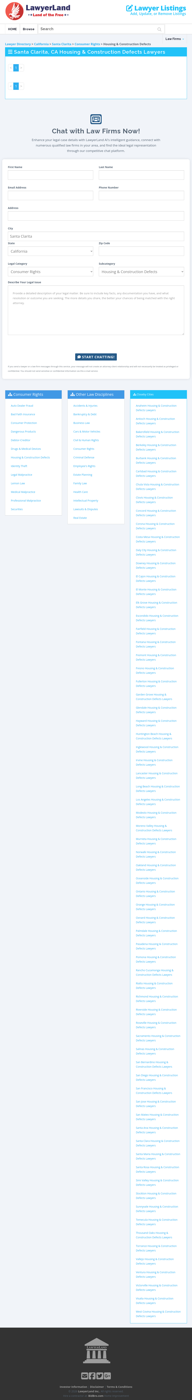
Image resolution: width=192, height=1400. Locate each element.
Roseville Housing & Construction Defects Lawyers (156, 1025)
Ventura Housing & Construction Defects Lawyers (156, 1274)
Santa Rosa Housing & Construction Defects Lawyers (157, 1169)
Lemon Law (18, 483)
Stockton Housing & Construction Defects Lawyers (156, 1196)
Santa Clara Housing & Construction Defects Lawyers (158, 1143)
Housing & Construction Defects (30, 457)
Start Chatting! (96, 357)
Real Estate (80, 518)
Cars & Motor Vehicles (86, 431)
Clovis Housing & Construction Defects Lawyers (154, 500)
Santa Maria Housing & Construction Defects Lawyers (158, 1156)
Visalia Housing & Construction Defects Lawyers (154, 1301)
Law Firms (175, 39)
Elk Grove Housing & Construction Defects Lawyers (156, 605)
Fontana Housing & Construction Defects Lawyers (156, 644)
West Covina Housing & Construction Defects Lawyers (158, 1314)
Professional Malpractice (26, 500)
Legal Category (17, 263)
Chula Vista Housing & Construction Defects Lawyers (157, 487)
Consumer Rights (87, 44)
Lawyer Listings (156, 8)
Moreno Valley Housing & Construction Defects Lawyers (154, 828)
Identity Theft (19, 466)
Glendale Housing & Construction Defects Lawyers (156, 710)
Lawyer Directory (18, 44)
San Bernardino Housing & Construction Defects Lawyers (154, 1064)
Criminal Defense (83, 457)
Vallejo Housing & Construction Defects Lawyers (155, 1261)
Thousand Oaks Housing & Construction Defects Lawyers (154, 1235)
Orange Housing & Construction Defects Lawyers (155, 907)
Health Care (80, 492)
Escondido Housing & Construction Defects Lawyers (157, 618)
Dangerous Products (23, 431)
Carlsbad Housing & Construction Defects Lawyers (156, 473)
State (11, 243)
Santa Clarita (61, 44)
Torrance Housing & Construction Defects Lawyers (156, 1248)
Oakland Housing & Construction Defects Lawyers (156, 867)
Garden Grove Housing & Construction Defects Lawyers (154, 697)
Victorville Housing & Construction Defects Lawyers (157, 1288)
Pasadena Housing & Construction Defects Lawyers (157, 946)
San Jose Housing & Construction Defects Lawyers (156, 1104)
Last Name (106, 167)
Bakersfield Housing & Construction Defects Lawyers (157, 434)
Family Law (80, 483)
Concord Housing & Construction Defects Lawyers (156, 513)
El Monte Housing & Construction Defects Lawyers (156, 592)
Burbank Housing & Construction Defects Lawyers (156, 460)
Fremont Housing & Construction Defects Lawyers (156, 657)
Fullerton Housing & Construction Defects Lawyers (156, 684)
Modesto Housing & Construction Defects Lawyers (156, 815)
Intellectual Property (85, 500)
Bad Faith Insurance (23, 414)
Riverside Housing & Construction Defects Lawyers (156, 1012)
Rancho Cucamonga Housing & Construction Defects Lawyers (155, 972)
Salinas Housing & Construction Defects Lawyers (155, 1051)
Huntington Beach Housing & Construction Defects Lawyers (154, 736)
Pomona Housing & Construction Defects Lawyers (156, 959)
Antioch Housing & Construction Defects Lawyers (155, 421)
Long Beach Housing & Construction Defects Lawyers (158, 789)
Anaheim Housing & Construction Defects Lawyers (156, 408)
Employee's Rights (84, 466)
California (41, 44)
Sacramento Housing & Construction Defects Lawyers (158, 1038)
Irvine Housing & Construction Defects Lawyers (154, 762)
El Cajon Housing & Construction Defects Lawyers (156, 579)
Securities (17, 509)
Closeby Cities (145, 394)
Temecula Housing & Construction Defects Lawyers (157, 1222)
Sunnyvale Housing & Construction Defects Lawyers (157, 1209)
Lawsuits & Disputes (85, 509)
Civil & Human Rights (86, 440)
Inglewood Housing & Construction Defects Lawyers (157, 749)
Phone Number (109, 187)
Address (13, 208)
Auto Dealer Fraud (22, 405)
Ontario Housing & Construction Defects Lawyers (155, 894)
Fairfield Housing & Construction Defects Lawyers (156, 631)
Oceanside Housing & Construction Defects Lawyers (157, 881)
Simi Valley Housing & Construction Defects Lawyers (157, 1182)
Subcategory (107, 263)
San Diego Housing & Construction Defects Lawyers (157, 1077)
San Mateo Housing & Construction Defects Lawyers (157, 1117)
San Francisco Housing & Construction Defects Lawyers (154, 1091)
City (10, 228)
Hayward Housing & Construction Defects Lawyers (156, 723)
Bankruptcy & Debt (84, 414)
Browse (28, 29)
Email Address (17, 187)
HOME (12, 29)
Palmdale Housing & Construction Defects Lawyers (156, 933)
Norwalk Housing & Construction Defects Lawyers (156, 854)
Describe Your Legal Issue (24, 282)
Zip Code (104, 243)
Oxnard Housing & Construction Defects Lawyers (155, 920)
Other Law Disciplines (95, 394)
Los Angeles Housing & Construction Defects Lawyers (158, 802)
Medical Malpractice (23, 492)
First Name (15, 167)
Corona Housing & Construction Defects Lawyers (155, 526)
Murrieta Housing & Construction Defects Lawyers (156, 841)
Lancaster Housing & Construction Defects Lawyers (157, 775)
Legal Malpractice (21, 474)
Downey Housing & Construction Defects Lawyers (156, 565)
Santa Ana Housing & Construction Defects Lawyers (157, 1130)
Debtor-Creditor (20, 440)
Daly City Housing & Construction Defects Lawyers (156, 552)
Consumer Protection (24, 423)
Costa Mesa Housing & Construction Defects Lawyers (158, 539)
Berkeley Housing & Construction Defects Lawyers (156, 447)
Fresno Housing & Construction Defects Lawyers (155, 670)
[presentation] (96, 344)
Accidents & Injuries (85, 405)
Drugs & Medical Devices (26, 449)
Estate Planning (82, 474)
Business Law (81, 423)
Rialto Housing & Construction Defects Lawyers (154, 986)
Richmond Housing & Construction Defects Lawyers (157, 999)
